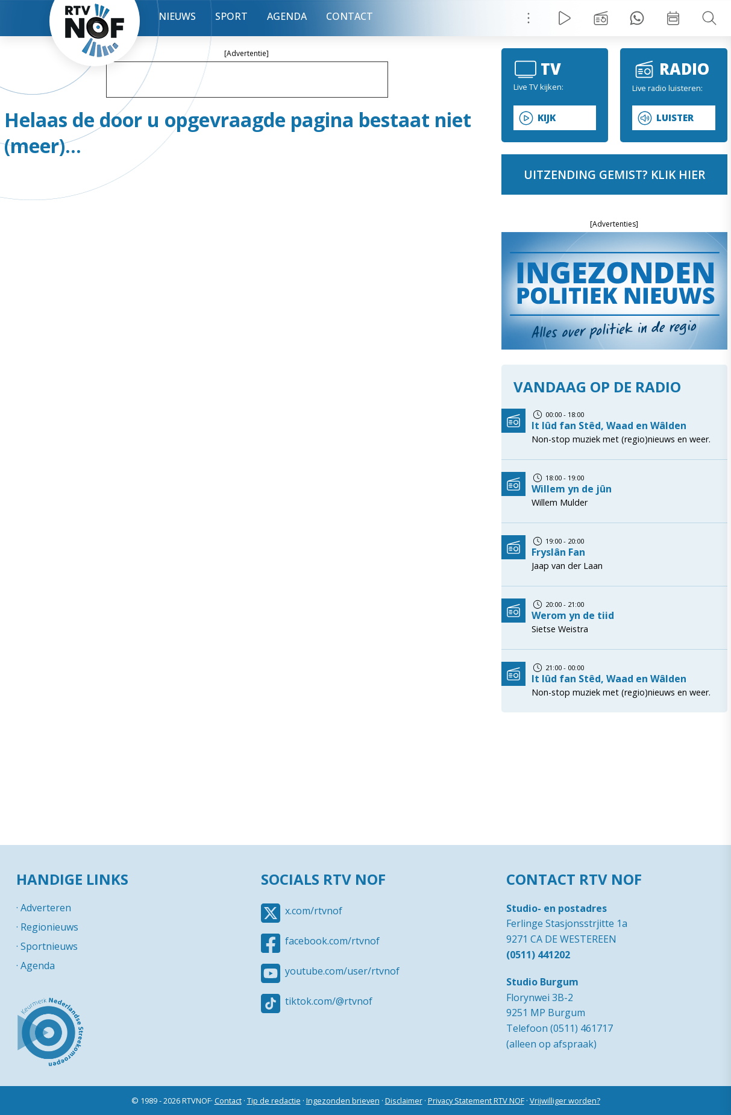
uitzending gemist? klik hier (614, 174)
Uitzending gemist (601, 18)
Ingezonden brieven (343, 1100)
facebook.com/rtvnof (332, 940)
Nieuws (177, 16)
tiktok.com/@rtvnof (328, 1001)
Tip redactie (637, 18)
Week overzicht (673, 18)
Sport (231, 16)
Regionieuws (49, 927)
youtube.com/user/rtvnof (342, 971)
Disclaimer (403, 1100)
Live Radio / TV (565, 18)
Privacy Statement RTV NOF (476, 1100)
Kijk (547, 117)
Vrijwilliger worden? (565, 1100)
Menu (528, 18)
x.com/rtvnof (313, 910)
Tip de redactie (274, 1100)
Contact (349, 16)
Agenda (287, 16)
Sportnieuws (49, 946)
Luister (675, 117)
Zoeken (709, 18)
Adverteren (45, 907)
